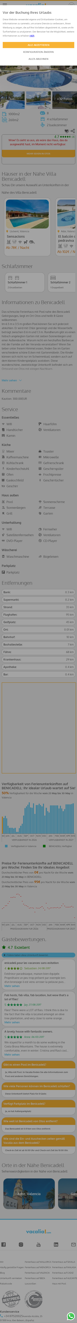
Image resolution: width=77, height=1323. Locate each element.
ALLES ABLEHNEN (38, 58)
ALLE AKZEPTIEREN (38, 44)
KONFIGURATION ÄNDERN (38, 51)
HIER (32, 35)
